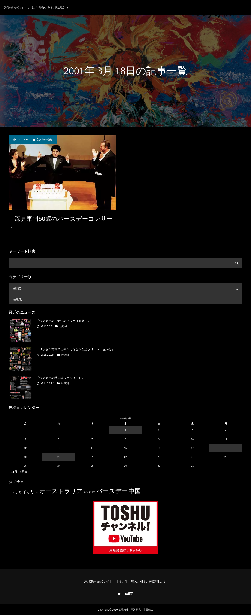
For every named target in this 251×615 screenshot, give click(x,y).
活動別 (127, 299)
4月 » (23, 471)
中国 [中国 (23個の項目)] (134, 491)
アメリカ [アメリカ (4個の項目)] (15, 492)
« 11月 (13, 471)
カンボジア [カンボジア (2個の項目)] (89, 492)
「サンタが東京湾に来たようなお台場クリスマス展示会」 (75, 349)
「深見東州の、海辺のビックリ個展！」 (63, 321)
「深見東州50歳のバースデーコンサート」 (61, 223)
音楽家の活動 (44, 139)
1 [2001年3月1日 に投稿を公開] (125, 430)
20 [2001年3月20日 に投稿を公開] (58, 457)
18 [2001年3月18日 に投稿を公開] (225, 448)
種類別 (127, 288)
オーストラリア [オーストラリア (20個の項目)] (61, 491)
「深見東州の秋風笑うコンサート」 (60, 378)
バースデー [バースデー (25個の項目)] (112, 490)
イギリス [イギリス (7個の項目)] (30, 492)
